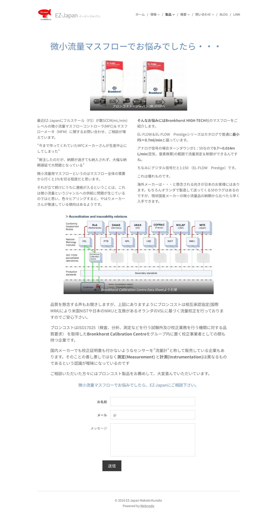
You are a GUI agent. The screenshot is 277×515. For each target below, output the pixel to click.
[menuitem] (141, 14)
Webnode (147, 506)
